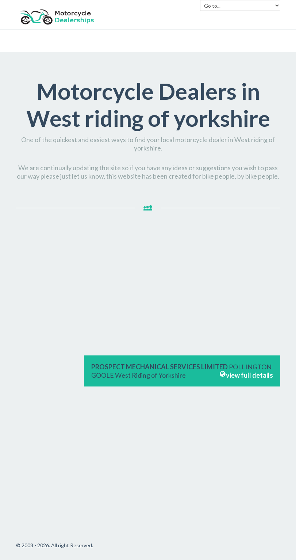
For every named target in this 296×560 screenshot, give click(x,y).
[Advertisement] (46, 346)
